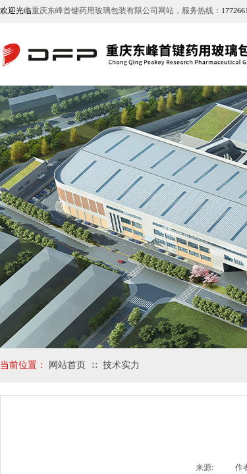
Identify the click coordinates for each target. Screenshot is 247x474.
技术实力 (121, 365)
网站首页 (67, 365)
